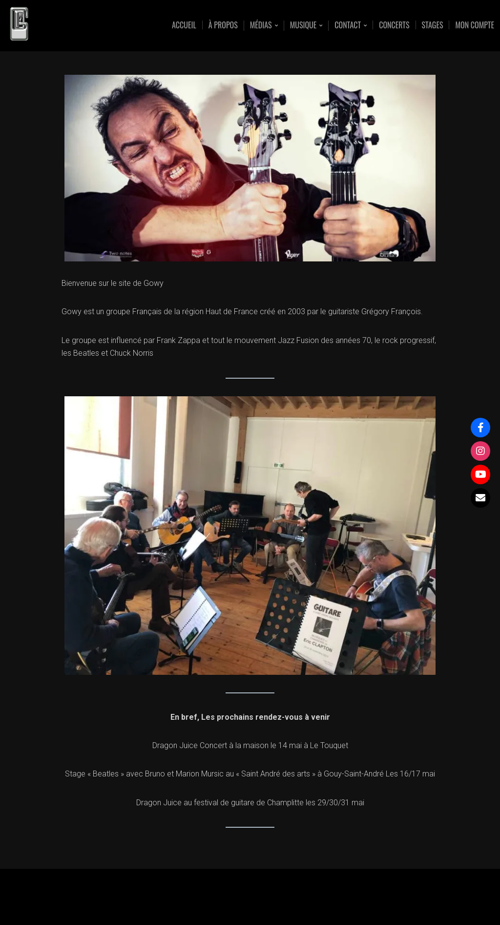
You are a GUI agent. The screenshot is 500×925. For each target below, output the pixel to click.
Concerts (394, 25)
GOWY (73, 25)
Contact (347, 26)
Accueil (184, 25)
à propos (223, 25)
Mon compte (474, 25)
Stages (432, 25)
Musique (303, 26)
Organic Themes (269, 902)
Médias (261, 26)
